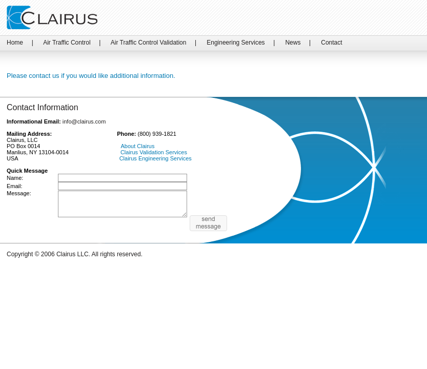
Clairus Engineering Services (155, 158)
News (292, 42)
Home (15, 42)
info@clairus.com (84, 121)
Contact (331, 42)
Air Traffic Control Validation (149, 42)
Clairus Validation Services (153, 152)
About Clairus (137, 146)
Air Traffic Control (66, 42)
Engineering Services (236, 42)
